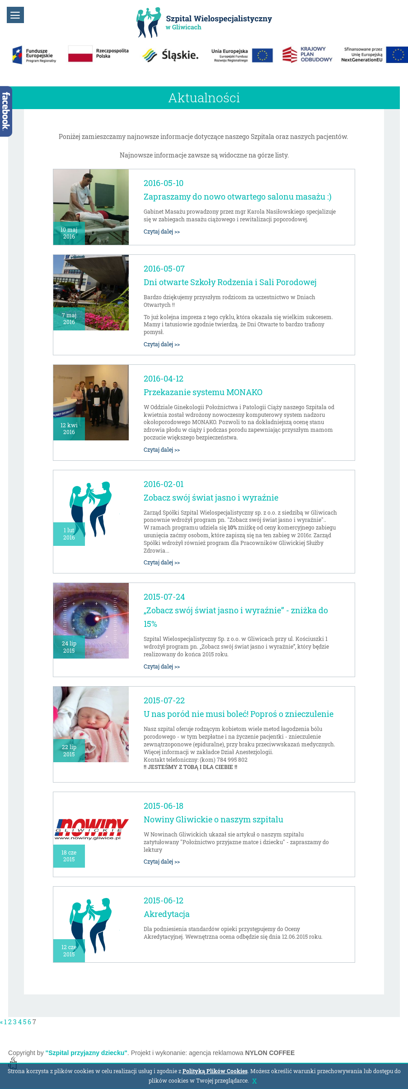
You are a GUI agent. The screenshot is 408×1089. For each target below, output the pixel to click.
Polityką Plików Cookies (215, 1071)
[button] (15, 15)
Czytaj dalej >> (162, 231)
